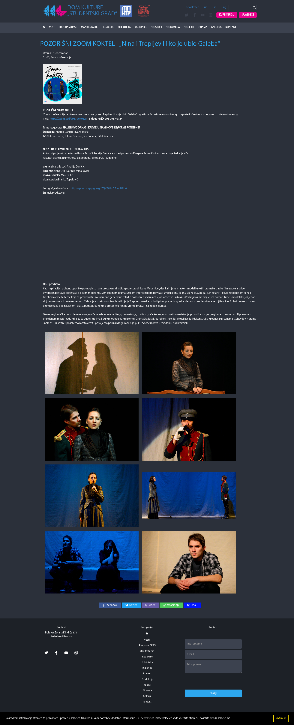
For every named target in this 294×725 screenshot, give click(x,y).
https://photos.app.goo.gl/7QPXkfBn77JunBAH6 (98, 188)
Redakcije (108, 27)
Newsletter (192, 7)
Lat (214, 7)
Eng (224, 7)
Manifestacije (89, 27)
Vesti (52, 27)
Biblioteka (124, 27)
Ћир (204, 7)
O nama (202, 27)
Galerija (216, 27)
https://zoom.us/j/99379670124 (68, 119)
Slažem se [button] (281, 718)
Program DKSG (68, 27)
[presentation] (213, 681)
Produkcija (173, 27)
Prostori (156, 27)
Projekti (189, 27)
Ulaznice (248, 15)
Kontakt (230, 27)
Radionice (140, 27)
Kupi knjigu (226, 15)
